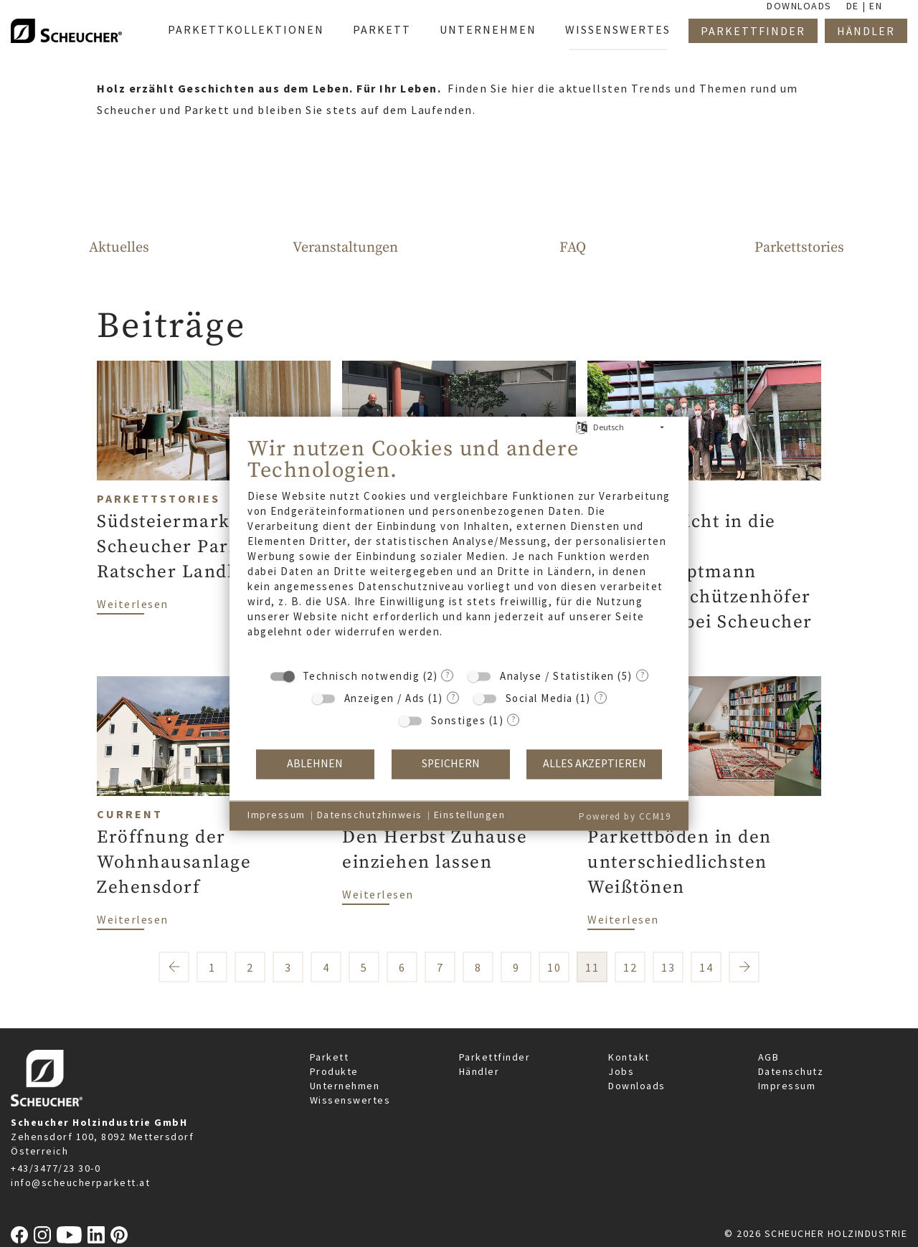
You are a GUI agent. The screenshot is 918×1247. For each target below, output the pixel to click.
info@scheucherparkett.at (80, 1182)
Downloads (637, 1085)
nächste (744, 967)
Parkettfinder (495, 1057)
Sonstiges (458, 720)
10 (554, 967)
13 (668, 967)
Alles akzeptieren (594, 764)
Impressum (787, 1085)
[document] (459, 548)
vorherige (173, 967)
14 (706, 967)
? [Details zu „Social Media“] (600, 696)
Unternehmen (345, 1085)
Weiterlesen (133, 603)
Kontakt (629, 1057)
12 (630, 967)
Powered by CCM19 (625, 816)
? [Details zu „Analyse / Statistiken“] (642, 674)
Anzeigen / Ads (384, 698)
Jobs (621, 1071)
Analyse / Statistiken (557, 676)
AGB (769, 1057)
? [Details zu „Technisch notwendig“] (447, 674)
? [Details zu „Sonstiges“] (513, 718)
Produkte (334, 1071)
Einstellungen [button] (470, 815)
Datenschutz (791, 1071)
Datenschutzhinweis (369, 815)
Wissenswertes (350, 1100)
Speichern (451, 764)
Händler (479, 1071)
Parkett (329, 1057)
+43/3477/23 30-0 (55, 1168)
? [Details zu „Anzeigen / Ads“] (453, 696)
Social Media (539, 698)
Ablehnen (315, 764)
